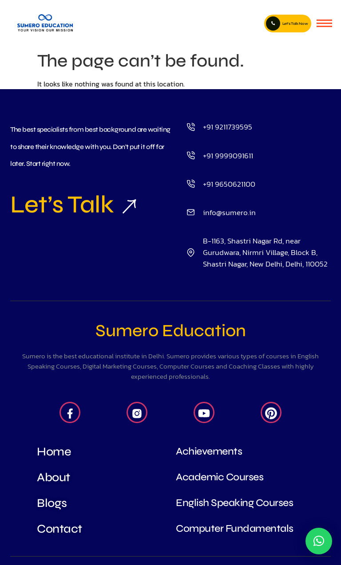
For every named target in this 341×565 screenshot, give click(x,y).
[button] (318, 541)
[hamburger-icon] (324, 23)
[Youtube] (204, 412)
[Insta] (137, 412)
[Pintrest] (271, 412)
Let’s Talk (62, 204)
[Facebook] (69, 412)
